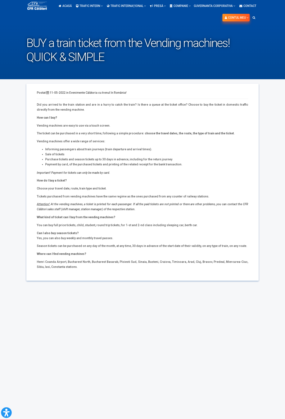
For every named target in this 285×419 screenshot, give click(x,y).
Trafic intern (89, 6)
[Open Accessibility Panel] (6, 412)
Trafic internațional (126, 6)
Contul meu (236, 17)
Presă (158, 6)
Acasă (65, 6)
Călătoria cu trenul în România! (107, 92)
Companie (180, 6)
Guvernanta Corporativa (214, 6)
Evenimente (77, 92)
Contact (247, 6)
